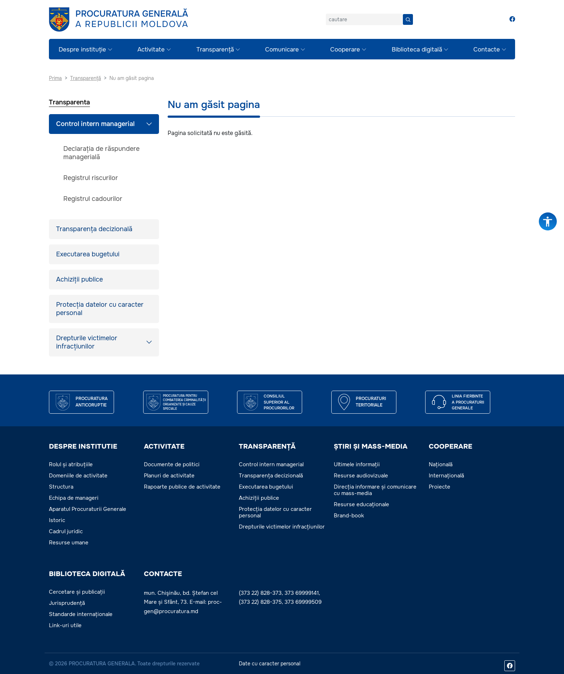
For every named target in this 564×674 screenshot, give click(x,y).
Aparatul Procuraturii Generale (87, 509)
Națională (440, 464)
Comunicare (282, 49)
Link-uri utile (65, 625)
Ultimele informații (357, 464)
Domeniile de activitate (78, 475)
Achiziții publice (79, 279)
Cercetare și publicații (77, 592)
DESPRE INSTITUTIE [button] (83, 446)
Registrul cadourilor (92, 199)
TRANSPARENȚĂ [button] (267, 446)
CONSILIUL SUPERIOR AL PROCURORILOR (279, 402)
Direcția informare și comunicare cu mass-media (375, 490)
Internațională (446, 475)
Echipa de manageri (74, 498)
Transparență (215, 49)
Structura (61, 486)
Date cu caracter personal (269, 663)
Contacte (486, 49)
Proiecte (439, 486)
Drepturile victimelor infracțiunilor (86, 342)
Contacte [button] (163, 574)
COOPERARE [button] (450, 446)
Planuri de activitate (169, 475)
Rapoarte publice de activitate (182, 486)
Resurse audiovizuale (361, 475)
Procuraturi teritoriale (371, 402)
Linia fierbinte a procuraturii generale (468, 402)
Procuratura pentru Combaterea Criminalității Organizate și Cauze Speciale (184, 402)
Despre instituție (82, 49)
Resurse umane (68, 542)
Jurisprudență (67, 603)
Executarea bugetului (87, 254)
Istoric (57, 520)
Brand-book (349, 515)
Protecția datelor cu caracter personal (100, 309)
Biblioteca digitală (417, 49)
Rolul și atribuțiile (71, 464)
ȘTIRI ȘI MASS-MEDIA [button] (371, 446)
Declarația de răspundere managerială (101, 153)
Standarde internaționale (81, 614)
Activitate (151, 49)
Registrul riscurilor (90, 178)
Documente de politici (172, 464)
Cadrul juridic (66, 531)
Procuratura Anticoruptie (92, 402)
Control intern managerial (95, 124)
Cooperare (345, 49)
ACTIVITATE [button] (164, 446)
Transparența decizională (94, 229)
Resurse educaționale (361, 504)
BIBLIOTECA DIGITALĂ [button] (87, 574)
